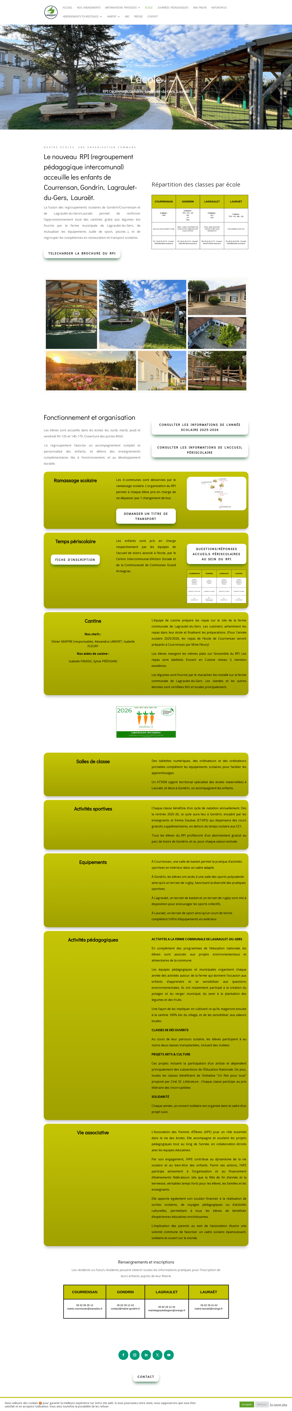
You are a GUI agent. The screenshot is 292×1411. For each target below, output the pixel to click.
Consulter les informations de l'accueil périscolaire (200, 449)
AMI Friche (200, 7)
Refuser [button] (262, 1404)
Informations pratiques (121, 7)
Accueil (67, 7)
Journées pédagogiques (172, 7)
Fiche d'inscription (75, 560)
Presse (138, 16)
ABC (127, 16)
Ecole (149, 7)
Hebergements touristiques (81, 16)
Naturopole (219, 7)
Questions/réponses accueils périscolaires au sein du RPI (216, 554)
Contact (152, 16)
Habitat (111, 16)
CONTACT (146, 1377)
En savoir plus (278, 1404)
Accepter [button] (247, 1404)
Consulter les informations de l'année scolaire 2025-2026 (200, 427)
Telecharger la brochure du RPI (82, 253)
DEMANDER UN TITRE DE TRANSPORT (146, 516)
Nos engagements (88, 7)
